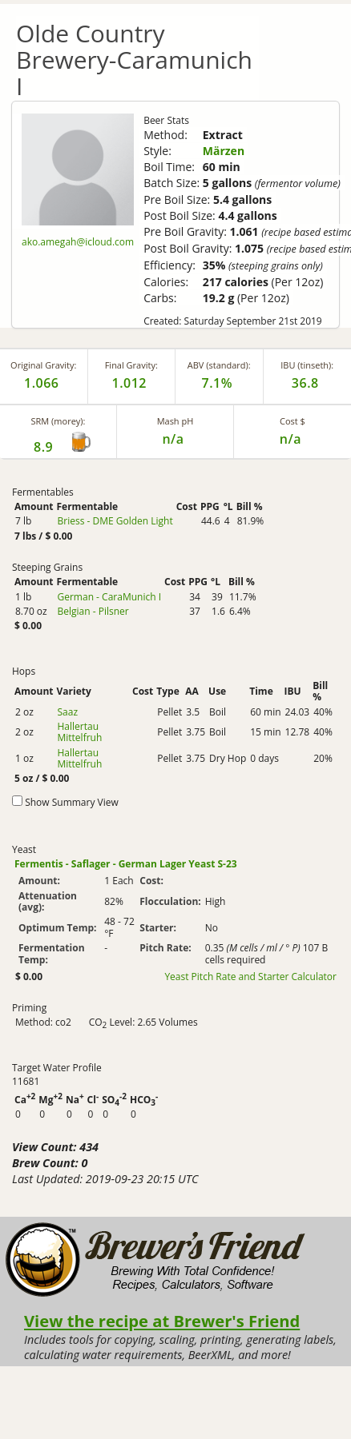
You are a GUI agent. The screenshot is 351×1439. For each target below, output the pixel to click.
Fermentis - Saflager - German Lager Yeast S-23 (125, 864)
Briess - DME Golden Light (114, 521)
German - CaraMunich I (109, 597)
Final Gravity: (131, 365)
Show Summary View (72, 802)
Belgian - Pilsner (92, 611)
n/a (290, 438)
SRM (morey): (58, 421)
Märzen (223, 150)
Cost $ (292, 421)
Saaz (67, 712)
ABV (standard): (219, 365)
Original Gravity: (43, 365)
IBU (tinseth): (306, 365)
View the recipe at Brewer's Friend (162, 1320)
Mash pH (175, 421)
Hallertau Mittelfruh (79, 732)
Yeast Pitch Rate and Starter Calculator (250, 977)
